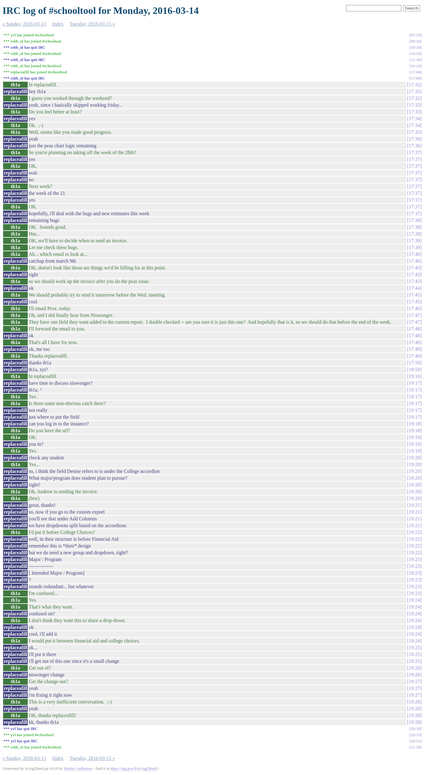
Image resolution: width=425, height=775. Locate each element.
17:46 (414, 308)
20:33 (415, 734)
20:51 (415, 741)
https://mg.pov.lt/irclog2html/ (133, 768)
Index (57, 24)
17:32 (414, 84)
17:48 (414, 328)
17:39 (414, 240)
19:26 (414, 667)
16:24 (415, 66)
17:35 (414, 132)
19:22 (414, 532)
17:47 (414, 315)
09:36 (415, 41)
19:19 (414, 437)
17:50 (414, 362)
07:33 (415, 35)
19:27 (414, 681)
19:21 (414, 505)
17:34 (414, 118)
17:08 (415, 78)
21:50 (415, 747)
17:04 (415, 72)
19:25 (414, 647)
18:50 (414, 369)
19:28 (414, 701)
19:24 (414, 600)
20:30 (415, 728)
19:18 (414, 423)
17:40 (414, 254)
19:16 (414, 376)
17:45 (414, 294)
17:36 (414, 138)
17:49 (414, 342)
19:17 (414, 383)
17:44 (414, 288)
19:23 (414, 559)
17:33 (414, 105)
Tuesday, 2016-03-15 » (92, 24)
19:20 (414, 457)
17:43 (414, 267)
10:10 (415, 47)
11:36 (415, 59)
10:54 (415, 53)
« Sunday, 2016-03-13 (24, 24)
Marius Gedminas (78, 768)
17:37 (414, 152)
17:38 (414, 220)
